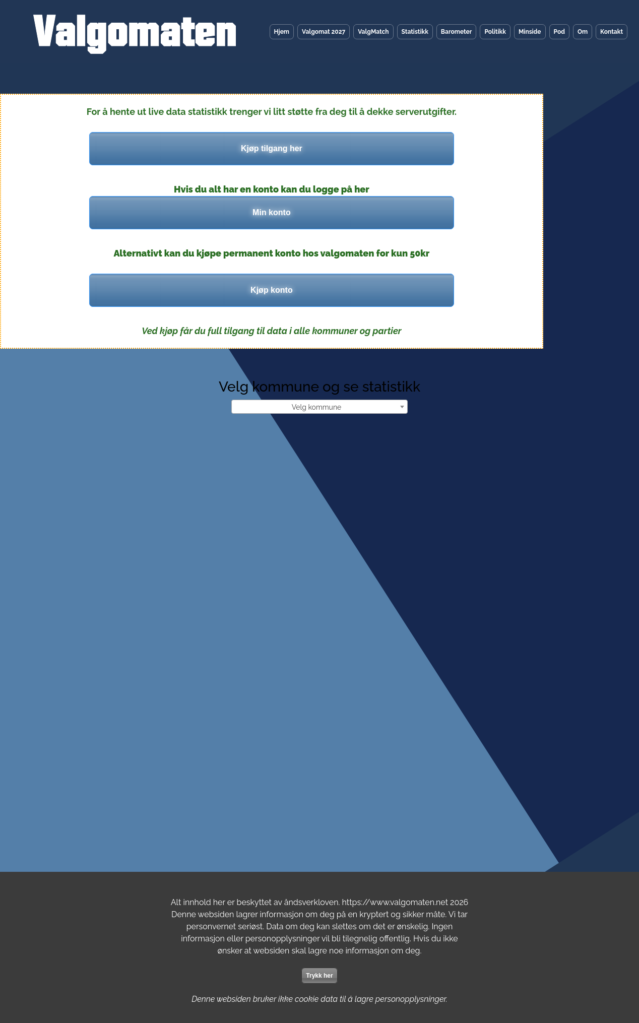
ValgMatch (373, 31)
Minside (530, 31)
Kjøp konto (271, 290)
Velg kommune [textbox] (317, 407)
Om (583, 31)
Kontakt (611, 31)
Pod (559, 31)
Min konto (271, 212)
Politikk (495, 31)
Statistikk (415, 31)
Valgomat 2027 (323, 31)
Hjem (281, 31)
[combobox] (319, 407)
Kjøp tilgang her (271, 148)
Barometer (456, 31)
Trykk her (319, 975)
